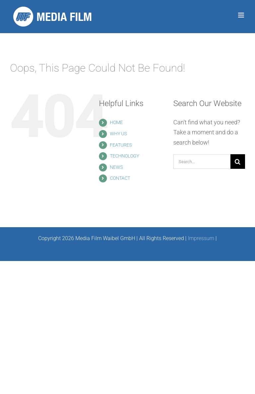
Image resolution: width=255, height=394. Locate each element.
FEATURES (121, 145)
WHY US (118, 133)
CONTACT (120, 178)
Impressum (201, 238)
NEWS (116, 167)
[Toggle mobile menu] (241, 15)
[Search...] (201, 161)
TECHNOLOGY (124, 156)
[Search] (237, 161)
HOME (116, 122)
